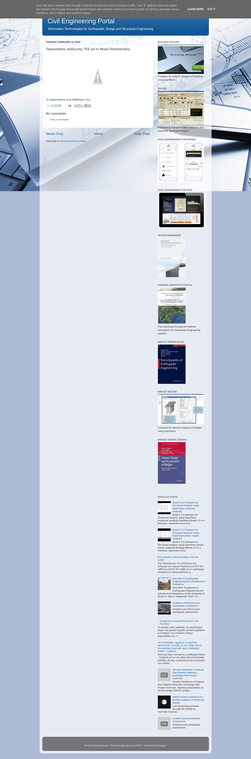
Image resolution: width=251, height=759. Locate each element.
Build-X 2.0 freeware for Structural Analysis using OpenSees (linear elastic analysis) (186, 534)
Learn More (195, 9)
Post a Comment (60, 119)
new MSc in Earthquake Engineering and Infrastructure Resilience (189, 581)
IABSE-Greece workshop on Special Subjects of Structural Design (188, 700)
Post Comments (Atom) (73, 141)
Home (98, 134)
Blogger (162, 745)
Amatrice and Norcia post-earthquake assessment (186, 604)
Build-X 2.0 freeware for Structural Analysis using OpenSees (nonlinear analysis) (186, 507)
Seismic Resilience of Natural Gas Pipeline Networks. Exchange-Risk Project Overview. (188, 674)
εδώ (88, 99)
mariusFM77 (136, 745)
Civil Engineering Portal (81, 21)
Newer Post (54, 134)
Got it (211, 9)
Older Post (142, 134)
